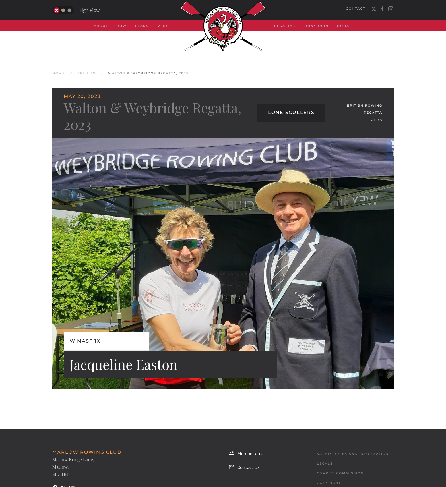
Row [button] (122, 26)
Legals (325, 463)
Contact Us (244, 467)
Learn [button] (142, 26)
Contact (355, 9)
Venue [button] (165, 26)
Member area (246, 453)
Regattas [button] (284, 26)
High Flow (76, 10)
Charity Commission (340, 473)
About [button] (101, 26)
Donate (345, 26)
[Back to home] (223, 26)
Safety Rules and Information (353, 454)
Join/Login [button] (316, 26)
